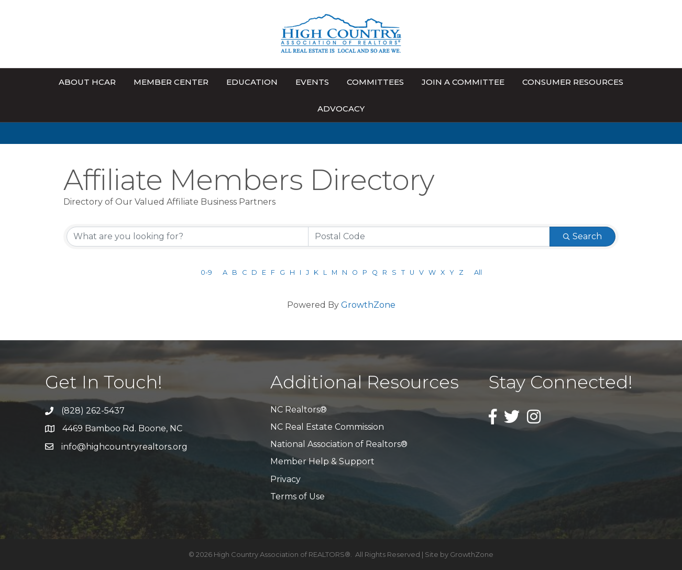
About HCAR (87, 82)
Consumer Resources (572, 82)
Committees (375, 82)
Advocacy (341, 109)
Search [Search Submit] (582, 236)
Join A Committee (463, 82)
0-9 (206, 272)
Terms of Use (297, 496)
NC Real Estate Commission (327, 427)
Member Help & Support (322, 461)
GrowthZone (368, 305)
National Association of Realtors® (339, 444)
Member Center (171, 82)
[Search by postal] (429, 237)
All (478, 272)
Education (252, 82)
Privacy (285, 479)
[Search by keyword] (188, 237)
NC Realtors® (298, 410)
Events (312, 82)
